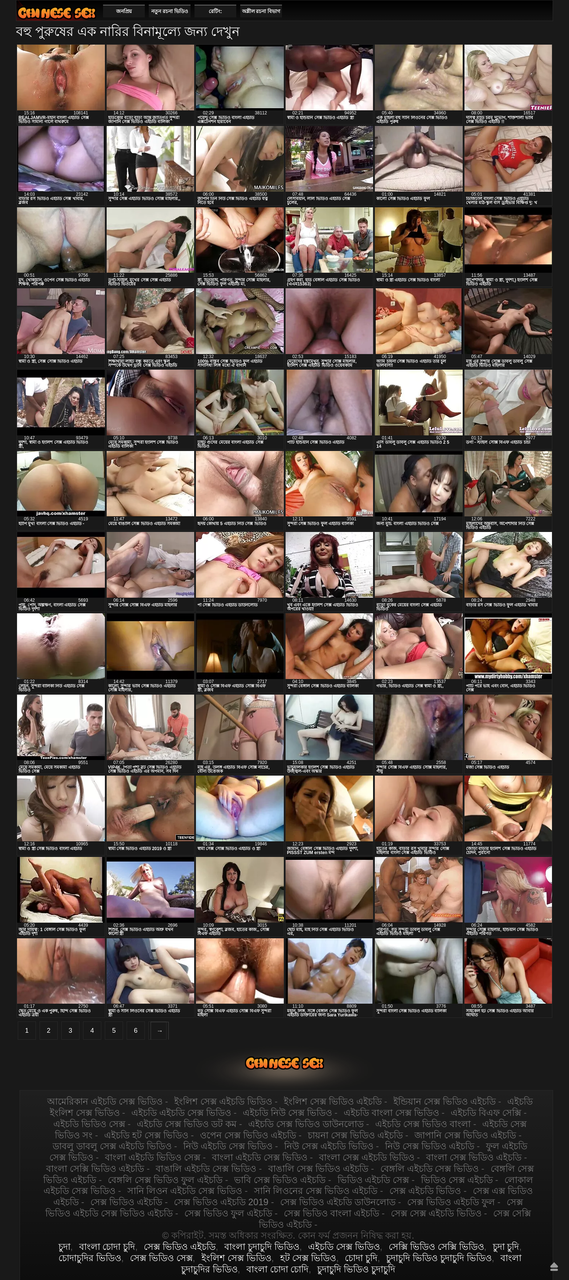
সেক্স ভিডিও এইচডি (126, 1202)
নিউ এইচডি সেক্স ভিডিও (228, 1146)
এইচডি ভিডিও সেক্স (89, 1124)
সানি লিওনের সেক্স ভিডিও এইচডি (316, 1191)
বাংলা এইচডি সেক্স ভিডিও (259, 1157)
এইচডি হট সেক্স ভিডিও (146, 1135)
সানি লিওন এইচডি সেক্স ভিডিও (184, 1191)
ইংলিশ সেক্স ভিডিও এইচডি (333, 1101)
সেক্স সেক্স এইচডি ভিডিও (436, 1213)
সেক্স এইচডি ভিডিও (425, 1191)
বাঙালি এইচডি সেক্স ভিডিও (206, 1168)
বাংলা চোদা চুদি (107, 1247)
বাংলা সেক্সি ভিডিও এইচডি (95, 1168)
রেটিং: (215, 11)
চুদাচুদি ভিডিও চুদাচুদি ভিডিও (439, 1258)
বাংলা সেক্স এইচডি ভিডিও (366, 1157)
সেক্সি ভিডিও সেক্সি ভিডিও (436, 1247)
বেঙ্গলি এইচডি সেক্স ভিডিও (429, 1168)
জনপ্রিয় (124, 11)
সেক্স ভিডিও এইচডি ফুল (451, 1202)
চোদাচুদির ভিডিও (89, 1258)
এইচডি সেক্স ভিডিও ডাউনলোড (306, 1124)
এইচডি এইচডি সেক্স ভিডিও (181, 1113)
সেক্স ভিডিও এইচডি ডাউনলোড (338, 1202)
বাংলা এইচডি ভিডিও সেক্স (152, 1157)
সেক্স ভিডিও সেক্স (161, 1258)
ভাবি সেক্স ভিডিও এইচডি (280, 1180)
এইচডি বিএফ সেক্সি (486, 1113)
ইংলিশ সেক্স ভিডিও (236, 1258)
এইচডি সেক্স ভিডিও (56, 12)
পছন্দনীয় (544, 11)
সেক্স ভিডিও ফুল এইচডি (228, 1213)
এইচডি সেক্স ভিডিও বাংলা (423, 1124)
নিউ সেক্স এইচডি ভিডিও (328, 1146)
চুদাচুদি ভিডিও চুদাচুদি (356, 1269)
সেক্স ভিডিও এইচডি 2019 (221, 1202)
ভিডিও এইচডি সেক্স (373, 1180)
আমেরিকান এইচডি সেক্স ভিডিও (105, 1101)
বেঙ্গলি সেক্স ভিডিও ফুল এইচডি (165, 1180)
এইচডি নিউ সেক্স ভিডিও (287, 1113)
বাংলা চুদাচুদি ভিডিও (261, 1247)
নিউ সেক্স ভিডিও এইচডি (429, 1146)
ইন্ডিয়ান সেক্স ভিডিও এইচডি (444, 1101)
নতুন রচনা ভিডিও (169, 11)
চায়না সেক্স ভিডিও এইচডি (355, 1135)
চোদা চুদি (361, 1258)
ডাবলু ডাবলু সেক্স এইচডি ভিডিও (112, 1146)
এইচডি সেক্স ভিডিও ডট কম (187, 1124)
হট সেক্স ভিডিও (308, 1258)
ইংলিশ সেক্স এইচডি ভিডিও (223, 1101)
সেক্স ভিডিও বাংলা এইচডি (331, 1213)
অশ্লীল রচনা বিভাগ (261, 11)
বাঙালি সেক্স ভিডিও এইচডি (318, 1168)
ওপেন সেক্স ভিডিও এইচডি (248, 1135)
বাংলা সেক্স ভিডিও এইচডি (473, 1157)
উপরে (554, 1266)
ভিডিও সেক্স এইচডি (457, 1180)
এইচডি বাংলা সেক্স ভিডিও (391, 1113)
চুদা (64, 1247)
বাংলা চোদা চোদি (277, 1269)
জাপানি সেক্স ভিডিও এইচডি (465, 1135)
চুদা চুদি (506, 1247)
